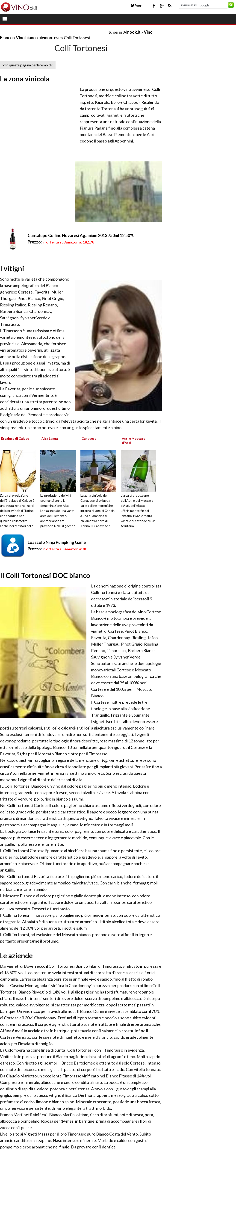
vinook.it (132, 32)
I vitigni (12, 268)
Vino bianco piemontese (38, 37)
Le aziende (16, 955)
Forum (137, 5)
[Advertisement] (54, 32)
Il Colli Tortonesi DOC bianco (45, 575)
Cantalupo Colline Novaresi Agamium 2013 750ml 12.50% (81, 235)
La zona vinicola (25, 78)
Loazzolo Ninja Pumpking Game (57, 542)
